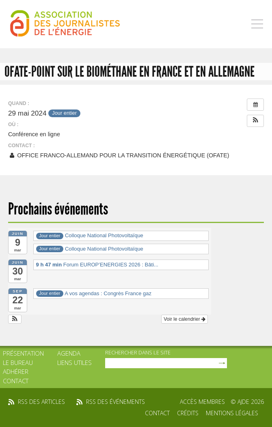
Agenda (68, 353)
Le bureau (18, 362)
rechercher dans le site (138, 352)
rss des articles (41, 402)
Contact (15, 381)
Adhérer (15, 371)
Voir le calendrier (184, 319)
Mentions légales (232, 413)
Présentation (23, 353)
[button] (255, 121)
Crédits (188, 413)
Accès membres (202, 402)
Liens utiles (74, 362)
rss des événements (115, 402)
